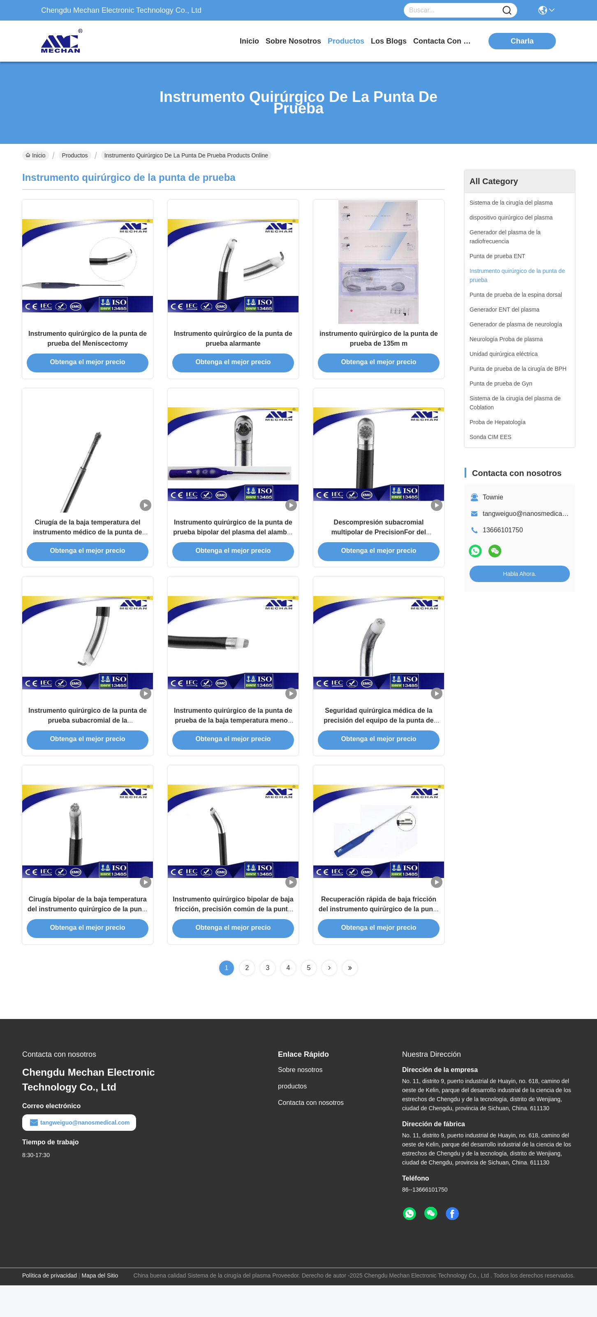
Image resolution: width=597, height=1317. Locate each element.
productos (346, 41)
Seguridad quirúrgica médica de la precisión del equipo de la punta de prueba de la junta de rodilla (379, 743)
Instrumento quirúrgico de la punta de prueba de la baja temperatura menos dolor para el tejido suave (233, 743)
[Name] (507, 10)
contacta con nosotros (444, 41)
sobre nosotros (293, 41)
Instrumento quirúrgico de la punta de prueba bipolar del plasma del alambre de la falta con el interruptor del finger (233, 546)
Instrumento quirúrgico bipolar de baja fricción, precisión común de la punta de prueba (233, 939)
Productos (75, 155)
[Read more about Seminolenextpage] (329, 999)
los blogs (389, 41)
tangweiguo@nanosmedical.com (530, 513)
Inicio (249, 41)
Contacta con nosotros (311, 1134)
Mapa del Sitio (100, 1307)
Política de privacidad (49, 1307)
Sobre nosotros (300, 1101)
